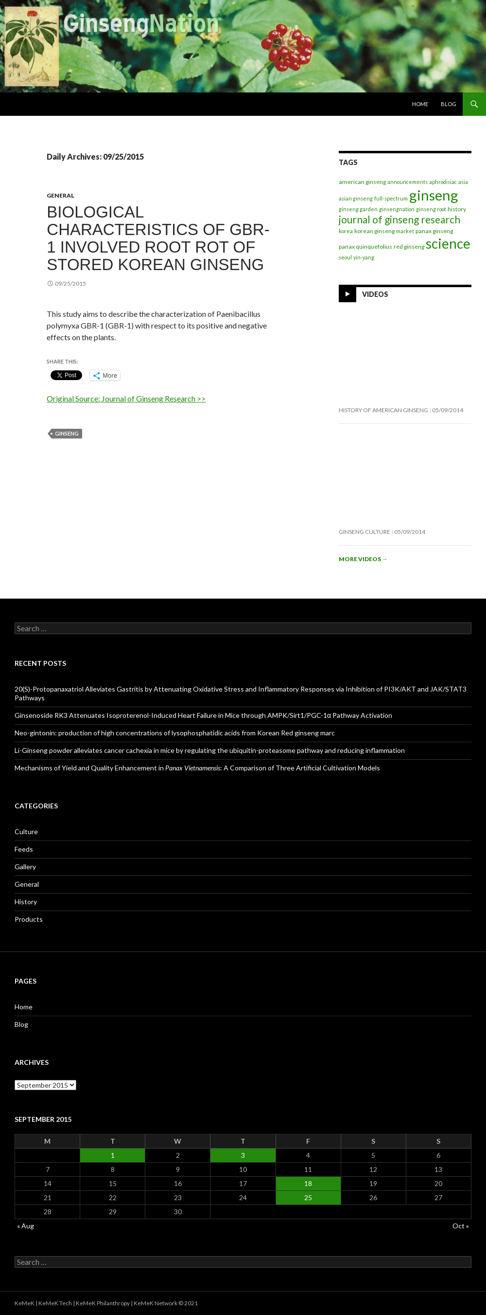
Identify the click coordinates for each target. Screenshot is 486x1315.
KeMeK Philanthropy (103, 1303)
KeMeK (25, 1303)
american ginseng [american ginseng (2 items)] (362, 181)
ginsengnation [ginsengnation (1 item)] (397, 209)
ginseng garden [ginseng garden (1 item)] (358, 209)
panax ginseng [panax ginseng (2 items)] (434, 231)
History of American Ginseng (383, 410)
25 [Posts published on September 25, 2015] (308, 1197)
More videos (363, 559)
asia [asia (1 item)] (463, 182)
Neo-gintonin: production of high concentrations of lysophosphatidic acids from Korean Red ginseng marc (175, 733)
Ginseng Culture (364, 531)
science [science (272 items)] (448, 243)
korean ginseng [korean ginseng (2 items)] (374, 231)
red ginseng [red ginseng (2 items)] (409, 246)
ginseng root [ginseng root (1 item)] (431, 209)
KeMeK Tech (55, 1303)
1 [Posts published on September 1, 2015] (113, 1155)
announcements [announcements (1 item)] (407, 182)
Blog (448, 104)
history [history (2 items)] (457, 209)
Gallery (25, 866)
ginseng (67, 433)
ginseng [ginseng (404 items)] (433, 194)
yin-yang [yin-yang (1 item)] (363, 257)
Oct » (460, 1226)
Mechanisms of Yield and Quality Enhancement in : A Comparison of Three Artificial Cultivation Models (197, 768)
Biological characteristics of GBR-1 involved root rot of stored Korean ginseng (158, 238)
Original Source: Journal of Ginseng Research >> (126, 398)
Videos (375, 294)
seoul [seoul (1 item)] (345, 257)
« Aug (25, 1226)
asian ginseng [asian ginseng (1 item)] (356, 198)
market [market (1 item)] (405, 231)
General (60, 195)
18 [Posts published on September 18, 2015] (308, 1183)
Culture (26, 831)
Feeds (24, 849)
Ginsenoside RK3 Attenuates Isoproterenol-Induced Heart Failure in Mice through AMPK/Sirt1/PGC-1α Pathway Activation (203, 715)
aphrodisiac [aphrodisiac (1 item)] (443, 182)
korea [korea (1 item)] (346, 231)
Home (420, 104)
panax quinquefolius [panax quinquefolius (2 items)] (365, 246)
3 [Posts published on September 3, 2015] (243, 1155)
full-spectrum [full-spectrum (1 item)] (391, 198)
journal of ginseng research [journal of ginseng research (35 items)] (399, 219)
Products (29, 919)
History (26, 901)
